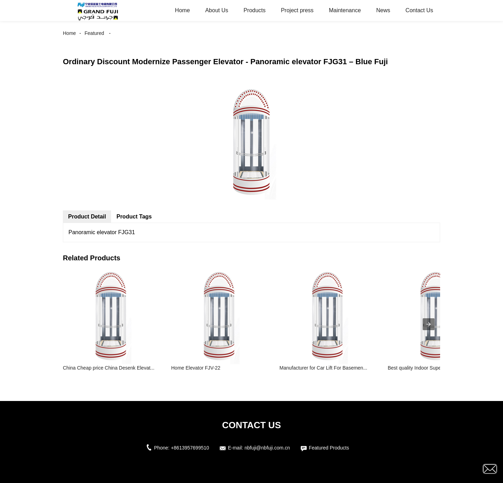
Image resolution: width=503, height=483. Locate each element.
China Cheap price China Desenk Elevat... (108, 368)
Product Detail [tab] (87, 217)
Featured (94, 33)
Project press (297, 10)
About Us (216, 10)
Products (254, 10)
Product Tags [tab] (134, 217)
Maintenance (345, 10)
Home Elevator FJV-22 (195, 368)
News (383, 10)
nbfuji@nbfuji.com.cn (267, 448)
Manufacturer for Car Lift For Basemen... (323, 368)
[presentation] (429, 324)
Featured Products (329, 448)
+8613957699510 (190, 448)
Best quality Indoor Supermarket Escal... (431, 368)
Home (182, 10)
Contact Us (419, 10)
